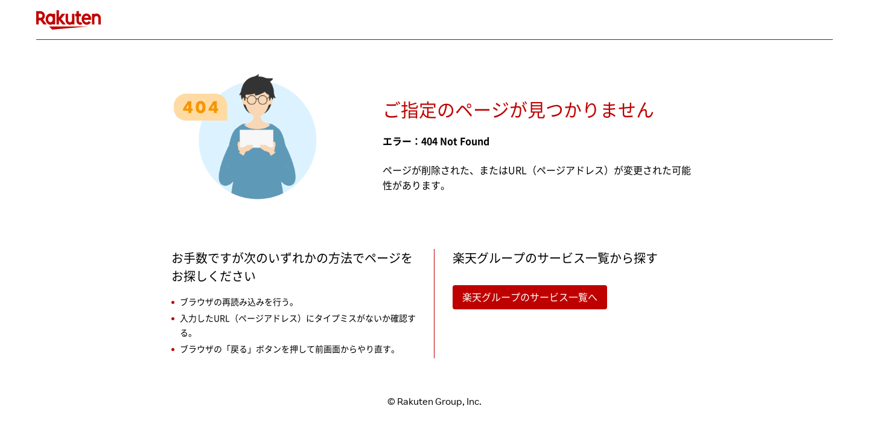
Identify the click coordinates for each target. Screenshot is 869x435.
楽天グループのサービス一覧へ (529, 297)
